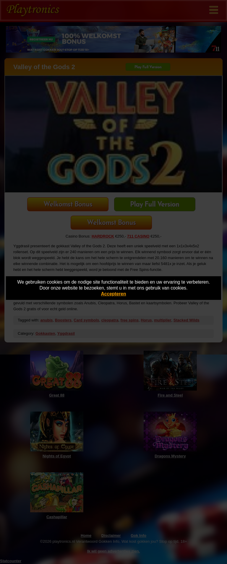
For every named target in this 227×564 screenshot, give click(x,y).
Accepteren (113, 293)
